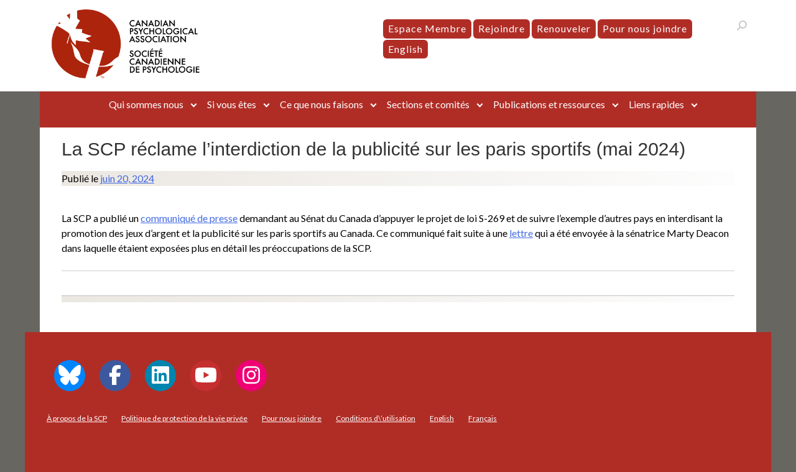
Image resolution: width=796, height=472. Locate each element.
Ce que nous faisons (321, 104)
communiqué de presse (189, 218)
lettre (521, 233)
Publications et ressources (549, 104)
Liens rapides (656, 104)
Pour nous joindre (645, 28)
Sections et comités (428, 104)
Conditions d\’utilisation (375, 418)
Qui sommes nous (146, 104)
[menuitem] (405, 49)
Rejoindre (501, 28)
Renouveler (564, 28)
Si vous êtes (231, 104)
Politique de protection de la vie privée (184, 418)
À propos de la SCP (77, 418)
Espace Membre (427, 28)
